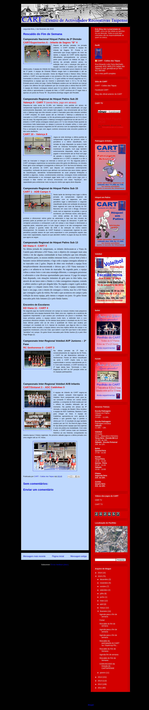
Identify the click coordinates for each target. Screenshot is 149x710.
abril (102, 604)
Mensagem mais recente (34, 556)
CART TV (99, 504)
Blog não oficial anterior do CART (108, 94)
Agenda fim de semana (109, 655)
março (103, 608)
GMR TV (98, 500)
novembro (104, 583)
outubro (103, 586)
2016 (100, 573)
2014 (100, 677)
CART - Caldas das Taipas (109, 61)
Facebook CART (101, 90)
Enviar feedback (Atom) (60, 565)
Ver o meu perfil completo (105, 73)
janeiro (103, 673)
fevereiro (104, 611)
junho (102, 597)
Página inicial (58, 556)
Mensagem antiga (78, 556)
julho (102, 594)
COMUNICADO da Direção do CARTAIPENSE (107, 666)
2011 (100, 688)
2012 (100, 684)
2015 (100, 576)
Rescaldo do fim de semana (107, 625)
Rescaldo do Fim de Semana (108, 650)
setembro (104, 590)
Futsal (102, 620)
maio (102, 601)
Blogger (91, 705)
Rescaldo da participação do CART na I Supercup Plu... (109, 643)
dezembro (104, 579)
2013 (100, 681)
